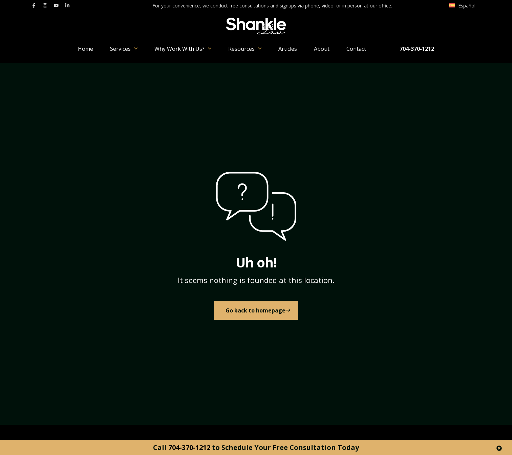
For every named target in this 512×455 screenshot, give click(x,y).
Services (123, 49)
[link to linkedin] (67, 5)
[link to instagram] (45, 5)
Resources (244, 49)
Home (85, 48)
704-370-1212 (417, 48)
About (321, 48)
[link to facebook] (34, 5)
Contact (356, 48)
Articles (287, 48)
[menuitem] (462, 5)
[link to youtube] (56, 5)
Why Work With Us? (182, 49)
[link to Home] (256, 313)
